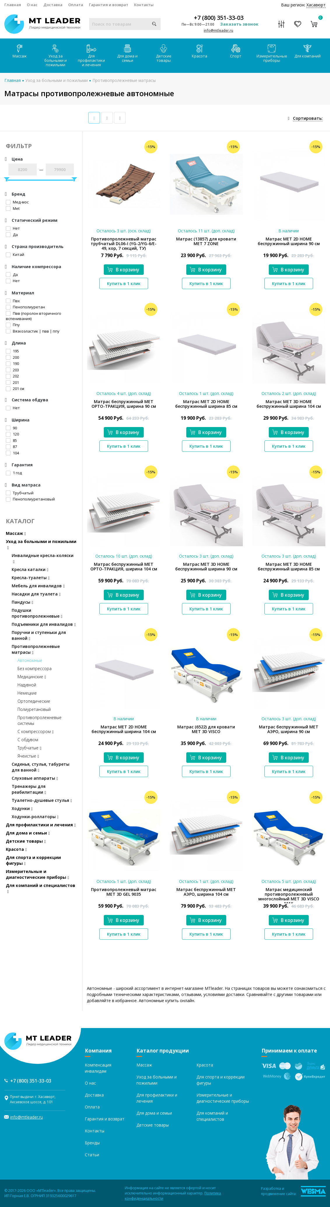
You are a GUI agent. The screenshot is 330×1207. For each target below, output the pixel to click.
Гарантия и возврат (108, 4)
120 (12, 434)
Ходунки (22, 808)
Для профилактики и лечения (91, 55)
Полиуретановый (34, 709)
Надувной (26, 685)
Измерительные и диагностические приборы (37, 874)
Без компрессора (34, 668)
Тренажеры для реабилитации (29, 789)
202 (12, 376)
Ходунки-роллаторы (35, 816)
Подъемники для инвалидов (44, 624)
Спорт (235, 51)
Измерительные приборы (272, 53)
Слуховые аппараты (35, 778)
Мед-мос (17, 202)
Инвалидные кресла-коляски (42, 558)
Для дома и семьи (127, 53)
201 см (15, 388)
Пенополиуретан (25, 307)
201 (12, 382)
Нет (13, 228)
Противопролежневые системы (39, 720)
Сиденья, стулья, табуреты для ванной (40, 767)
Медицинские (31, 676)
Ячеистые (28, 756)
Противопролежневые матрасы (124, 80)
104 (12, 453)
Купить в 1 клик (124, 283)
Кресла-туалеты (31, 577)
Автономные (29, 660)
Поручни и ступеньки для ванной (39, 635)
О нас (32, 4)
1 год (14, 472)
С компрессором (35, 731)
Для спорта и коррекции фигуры (33, 860)
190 (12, 363)
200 (12, 357)
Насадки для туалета (36, 594)
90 (11, 428)
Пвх (13, 300)
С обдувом (27, 739)
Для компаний (307, 51)
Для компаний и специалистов (40, 888)
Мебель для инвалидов (38, 585)
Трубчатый (20, 493)
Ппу (13, 324)
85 (11, 440)
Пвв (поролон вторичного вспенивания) (33, 316)
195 (12, 351)
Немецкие (27, 693)
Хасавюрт (316, 5)
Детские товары (163, 53)
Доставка (52, 4)
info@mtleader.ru (218, 30)
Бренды (92, 1142)
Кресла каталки (30, 569)
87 (11, 446)
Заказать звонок (239, 24)
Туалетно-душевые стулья (42, 800)
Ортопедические (33, 701)
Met (13, 208)
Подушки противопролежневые (37, 613)
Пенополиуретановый (30, 499)
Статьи (92, 1154)
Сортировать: (308, 118)
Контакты (144, 4)
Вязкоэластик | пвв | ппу (32, 331)
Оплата (75, 4)
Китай (15, 254)
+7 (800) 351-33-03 (218, 18)
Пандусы (22, 602)
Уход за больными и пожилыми (55, 55)
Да (12, 234)
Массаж (20, 51)
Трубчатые (29, 748)
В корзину (123, 269)
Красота (199, 51)
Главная (12, 4)
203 (12, 370)
